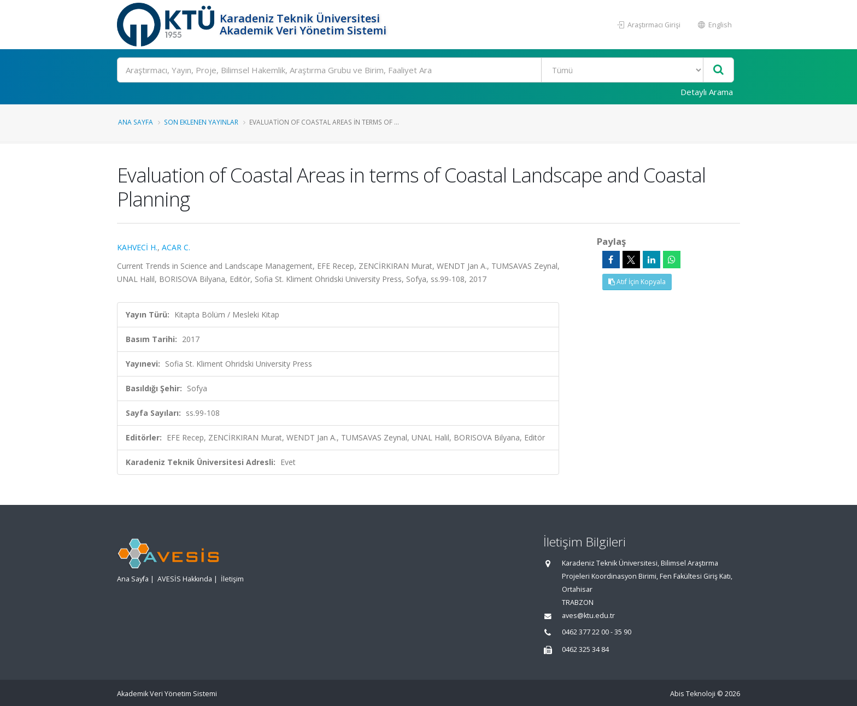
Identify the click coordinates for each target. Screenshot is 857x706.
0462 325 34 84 (585, 649)
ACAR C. (176, 247)
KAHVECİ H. (137, 247)
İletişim (232, 579)
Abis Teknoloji (692, 693)
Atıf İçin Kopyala (637, 281)
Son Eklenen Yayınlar (201, 121)
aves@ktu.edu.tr (588, 615)
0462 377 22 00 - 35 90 (596, 632)
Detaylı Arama (706, 91)
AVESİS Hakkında (184, 579)
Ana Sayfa (135, 121)
